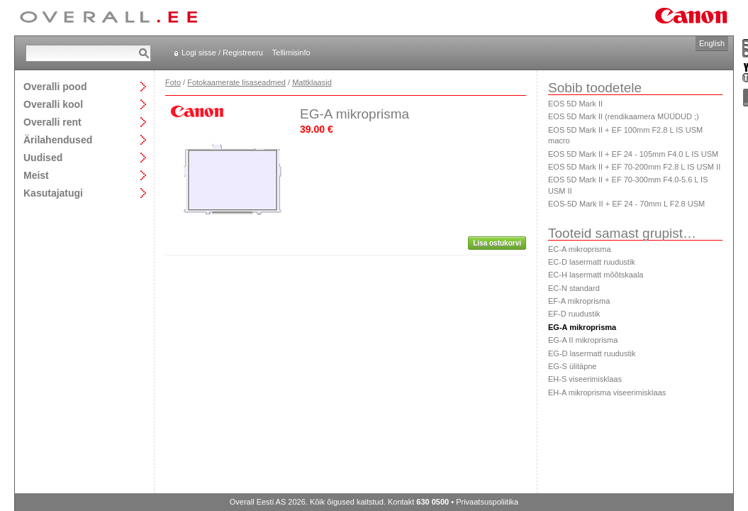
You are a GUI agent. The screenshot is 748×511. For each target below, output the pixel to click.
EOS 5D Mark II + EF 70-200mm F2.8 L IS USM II (634, 167)
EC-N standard (574, 288)
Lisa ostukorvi (497, 243)
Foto (173, 82)
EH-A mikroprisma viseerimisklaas (607, 392)
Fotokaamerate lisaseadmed (236, 82)
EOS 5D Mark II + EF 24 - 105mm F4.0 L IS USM (633, 154)
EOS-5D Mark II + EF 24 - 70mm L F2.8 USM (626, 203)
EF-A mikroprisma (579, 301)
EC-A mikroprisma (579, 249)
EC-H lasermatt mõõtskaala (596, 274)
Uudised (42, 157)
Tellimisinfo (291, 52)
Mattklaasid (312, 82)
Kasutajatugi (53, 192)
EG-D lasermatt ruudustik (591, 353)
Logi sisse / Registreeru (222, 52)
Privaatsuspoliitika (487, 502)
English (712, 43)
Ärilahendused (57, 139)
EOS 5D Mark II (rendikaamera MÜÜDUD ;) (623, 116)
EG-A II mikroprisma (583, 340)
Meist (36, 175)
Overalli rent (52, 121)
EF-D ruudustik (574, 313)
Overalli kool (53, 104)
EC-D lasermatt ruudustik (591, 262)
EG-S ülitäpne (572, 366)
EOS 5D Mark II (575, 103)
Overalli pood (54, 86)
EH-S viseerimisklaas (585, 379)
